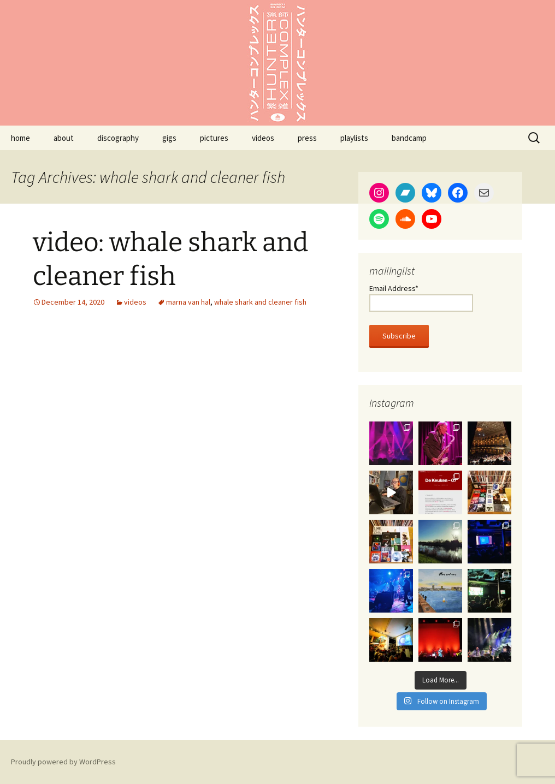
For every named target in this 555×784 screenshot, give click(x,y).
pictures (214, 138)
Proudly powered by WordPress (63, 762)
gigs (169, 138)
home (20, 138)
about (64, 138)
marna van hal (188, 302)
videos (263, 138)
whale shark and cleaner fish (260, 302)
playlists (354, 138)
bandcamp (409, 138)
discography (118, 138)
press (307, 138)
